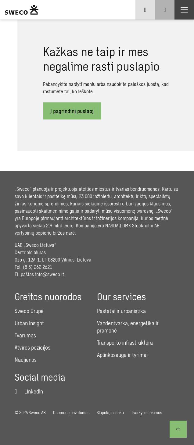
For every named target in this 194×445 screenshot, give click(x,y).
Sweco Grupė (29, 311)
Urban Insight (29, 323)
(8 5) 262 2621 (37, 267)
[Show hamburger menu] (184, 10)
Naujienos (26, 359)
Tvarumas (25, 335)
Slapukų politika (110, 412)
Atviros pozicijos (32, 347)
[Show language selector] (145, 10)
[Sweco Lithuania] (21, 10)
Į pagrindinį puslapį (72, 111)
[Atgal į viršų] (178, 429)
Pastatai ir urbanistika (121, 311)
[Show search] (164, 10)
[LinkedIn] (29, 391)
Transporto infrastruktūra (125, 342)
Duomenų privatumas (71, 412)
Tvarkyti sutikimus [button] (146, 412)
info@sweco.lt (49, 274)
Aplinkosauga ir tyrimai (122, 354)
